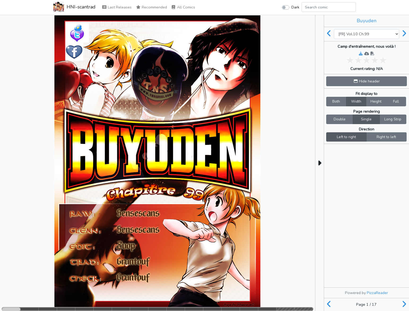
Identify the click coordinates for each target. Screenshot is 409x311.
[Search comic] (329, 7)
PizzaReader (377, 292)
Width (356, 101)
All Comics (183, 7)
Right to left (386, 136)
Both (336, 101)
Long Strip (392, 119)
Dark (295, 7)
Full (396, 101)
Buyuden (366, 20)
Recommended (151, 7)
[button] (366, 81)
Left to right (346, 136)
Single (366, 119)
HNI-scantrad (74, 7)
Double (340, 119)
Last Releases (117, 7)
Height (376, 101)
